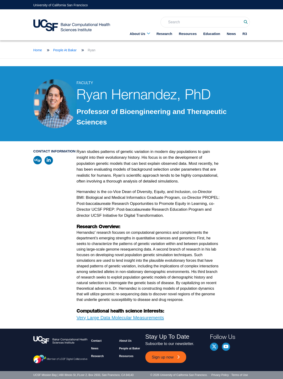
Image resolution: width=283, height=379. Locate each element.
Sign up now (163, 357)
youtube (226, 347)
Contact (96, 340)
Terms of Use (239, 375)
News (231, 34)
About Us (137, 34)
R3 (244, 34)
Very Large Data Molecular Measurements (120, 317)
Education (211, 34)
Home (37, 50)
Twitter (214, 347)
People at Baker (129, 348)
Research (164, 34)
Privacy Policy (220, 375)
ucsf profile (37, 160)
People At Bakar (65, 50)
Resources (188, 34)
